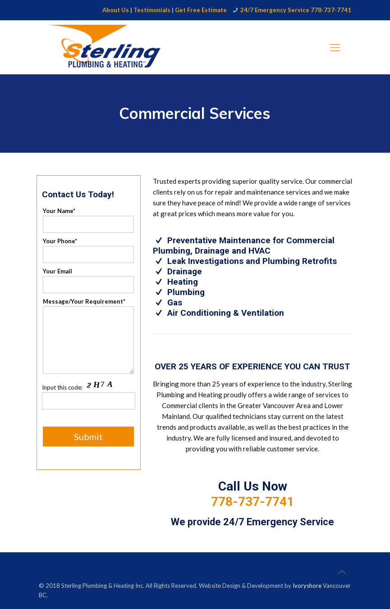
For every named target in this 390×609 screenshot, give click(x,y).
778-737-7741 (252, 501)
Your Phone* (88, 250)
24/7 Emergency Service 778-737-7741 (295, 10)
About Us (115, 10)
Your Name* (88, 220)
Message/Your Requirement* (88, 336)
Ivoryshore (307, 585)
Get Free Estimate (201, 10)
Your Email (88, 280)
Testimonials (151, 10)
